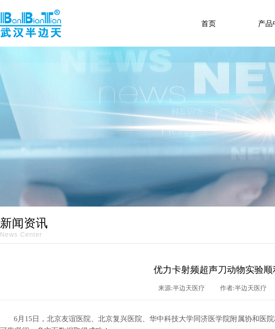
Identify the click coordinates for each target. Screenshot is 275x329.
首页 (208, 23)
